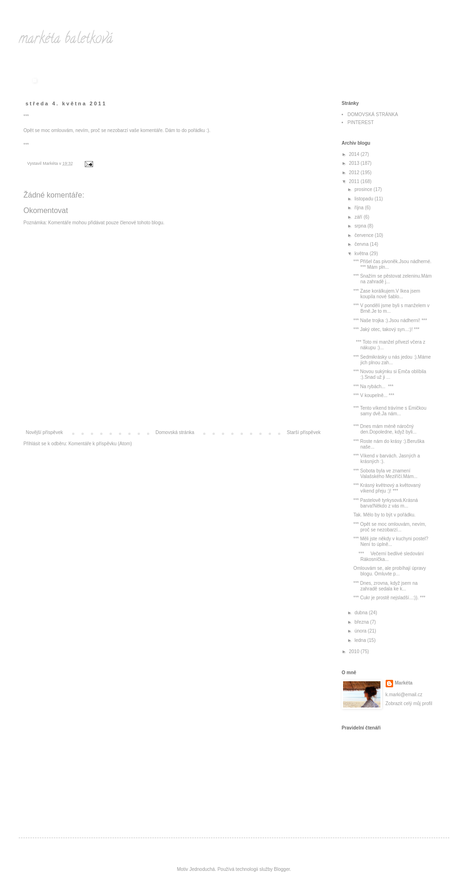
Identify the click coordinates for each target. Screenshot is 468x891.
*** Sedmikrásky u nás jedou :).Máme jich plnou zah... (392, 359)
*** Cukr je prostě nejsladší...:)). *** (389, 597)
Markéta (404, 682)
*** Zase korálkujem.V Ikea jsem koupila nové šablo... (386, 293)
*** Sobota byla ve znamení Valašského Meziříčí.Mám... (385, 473)
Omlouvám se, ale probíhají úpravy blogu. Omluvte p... (389, 571)
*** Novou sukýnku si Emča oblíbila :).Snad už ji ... (389, 374)
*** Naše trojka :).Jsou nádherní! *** (390, 320)
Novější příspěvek (44, 432)
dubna (361, 612)
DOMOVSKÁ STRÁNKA (373, 114)
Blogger (282, 869)
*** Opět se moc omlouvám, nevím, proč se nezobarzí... (389, 527)
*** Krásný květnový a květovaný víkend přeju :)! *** (387, 488)
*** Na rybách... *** (373, 386)
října (359, 207)
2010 (354, 651)
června (362, 244)
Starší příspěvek (304, 432)
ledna (360, 640)
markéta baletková (66, 40)
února (360, 630)
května (361, 253)
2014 (354, 154)
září (358, 217)
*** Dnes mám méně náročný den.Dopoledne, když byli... (385, 429)
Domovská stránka (174, 432)
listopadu (364, 198)
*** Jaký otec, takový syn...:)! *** (386, 329)
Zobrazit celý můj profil (409, 703)
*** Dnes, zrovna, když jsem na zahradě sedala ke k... (385, 586)
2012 (354, 172)
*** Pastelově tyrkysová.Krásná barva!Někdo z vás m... (385, 503)
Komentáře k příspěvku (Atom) (100, 443)
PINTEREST (361, 122)
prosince (363, 189)
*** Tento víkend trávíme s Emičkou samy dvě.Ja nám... (389, 410)
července (364, 235)
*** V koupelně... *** (373, 395)
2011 (354, 181)
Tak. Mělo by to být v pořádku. (384, 514)
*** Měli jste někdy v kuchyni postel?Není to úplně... (390, 541)
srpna (360, 225)
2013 (354, 163)
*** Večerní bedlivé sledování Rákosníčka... (388, 556)
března (362, 622)
